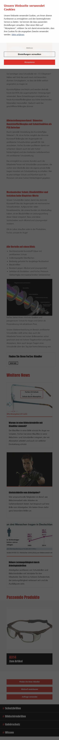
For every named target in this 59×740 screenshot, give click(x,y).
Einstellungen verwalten (29, 54)
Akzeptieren (29, 62)
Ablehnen (29, 48)
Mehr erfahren (18, 34)
